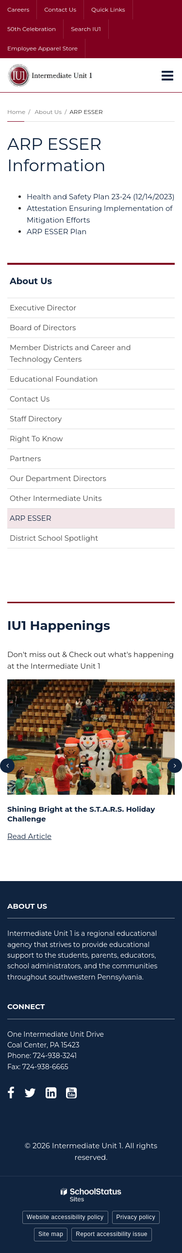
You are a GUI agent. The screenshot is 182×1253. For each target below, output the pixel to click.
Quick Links (108, 9)
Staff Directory (36, 418)
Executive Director (43, 307)
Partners (25, 458)
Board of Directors (43, 327)
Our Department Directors (58, 478)
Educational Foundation (69, 381)
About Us (48, 111)
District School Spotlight (54, 538)
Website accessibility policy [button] (65, 1217)
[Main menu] (167, 75)
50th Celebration (31, 28)
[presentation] (7, 765)
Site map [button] (50, 1234)
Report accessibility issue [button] (112, 1234)
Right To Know (36, 438)
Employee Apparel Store (42, 48)
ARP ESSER (30, 518)
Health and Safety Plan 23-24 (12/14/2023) (101, 196)
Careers (18, 9)
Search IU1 (86, 28)
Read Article (29, 836)
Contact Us (60, 9)
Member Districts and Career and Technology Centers (70, 353)
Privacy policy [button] (135, 1217)
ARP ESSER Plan (56, 231)
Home (16, 111)
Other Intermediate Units (56, 498)
